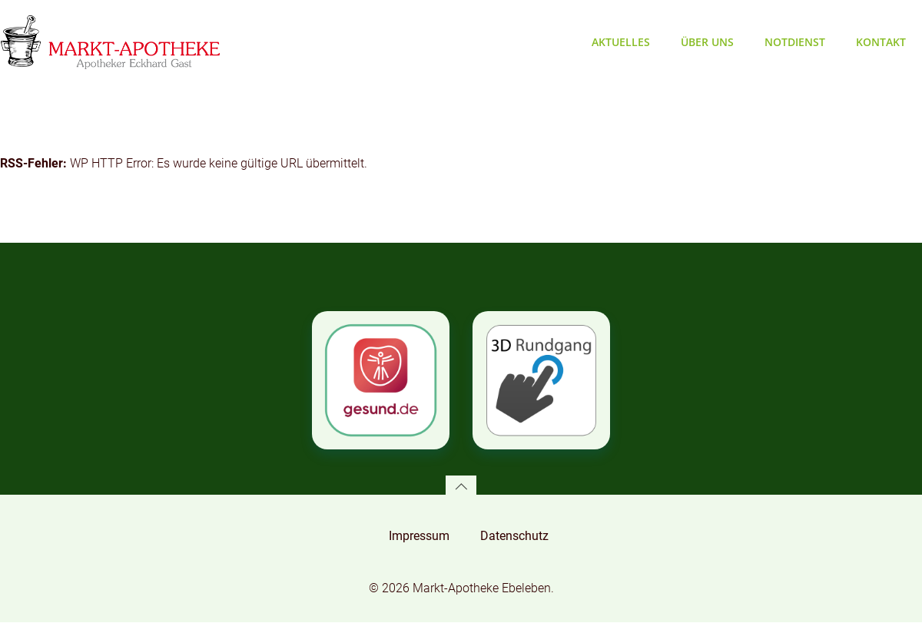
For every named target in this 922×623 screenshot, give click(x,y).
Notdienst (795, 42)
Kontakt (882, 42)
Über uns (708, 42)
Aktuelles (621, 42)
